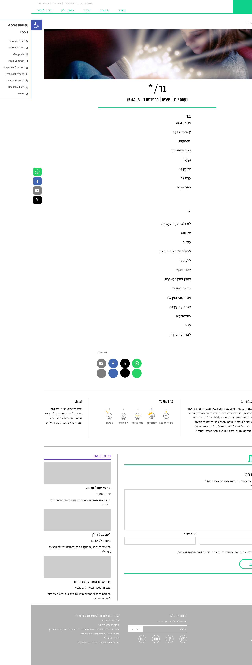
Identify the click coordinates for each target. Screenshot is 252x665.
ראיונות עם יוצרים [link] (229, 640)
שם (235, 534)
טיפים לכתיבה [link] (231, 644)
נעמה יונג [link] (46, 423)
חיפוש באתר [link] (12, 3)
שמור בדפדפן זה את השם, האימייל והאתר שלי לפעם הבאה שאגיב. (192, 552)
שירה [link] (56, 10)
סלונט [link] (236, 23)
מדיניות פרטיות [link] (230, 649)
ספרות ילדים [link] (21, 423)
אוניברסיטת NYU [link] (41, 409)
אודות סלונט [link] (55, 3)
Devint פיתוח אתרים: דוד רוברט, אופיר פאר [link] (67, 642)
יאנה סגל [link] (77, 638)
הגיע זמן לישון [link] (31, 413)
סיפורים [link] (235, 621)
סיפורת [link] (73, 10)
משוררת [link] (37, 418)
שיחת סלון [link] (36, 10)
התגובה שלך (229, 486)
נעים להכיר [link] (13, 10)
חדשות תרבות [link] (231, 631)
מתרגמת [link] (25, 418)
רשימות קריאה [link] (231, 635)
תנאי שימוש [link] (232, 654)
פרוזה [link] (91, 10)
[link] (5, 25)
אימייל (158, 534)
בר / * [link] (217, 23)
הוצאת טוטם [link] (39, 3)
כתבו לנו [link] (25, 3)
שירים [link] (227, 23)
